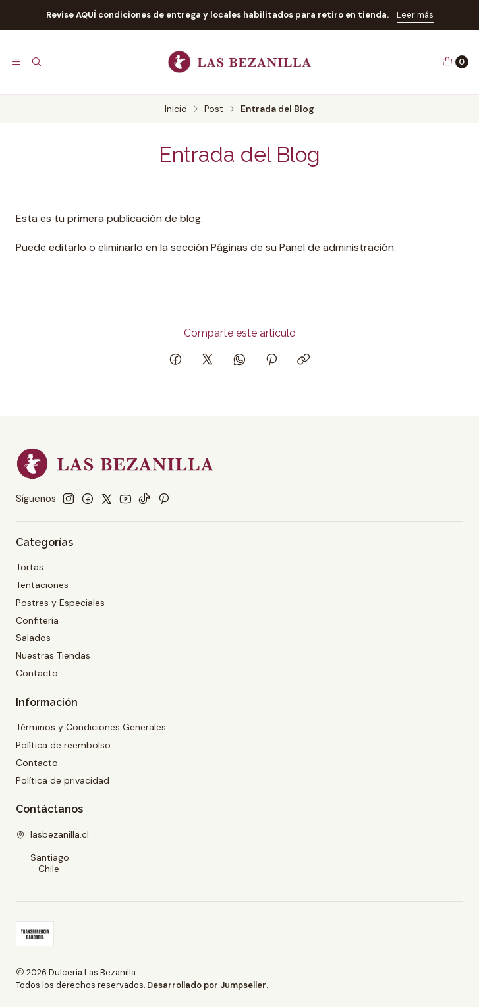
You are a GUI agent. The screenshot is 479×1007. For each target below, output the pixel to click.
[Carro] (455, 61)
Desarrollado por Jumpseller (206, 985)
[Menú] (16, 62)
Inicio (176, 109)
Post (213, 109)
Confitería (37, 620)
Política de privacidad (62, 780)
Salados (33, 637)
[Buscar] (35, 62)
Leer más (415, 14)
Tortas (29, 567)
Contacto (37, 673)
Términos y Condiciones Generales (91, 727)
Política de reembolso (63, 745)
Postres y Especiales (60, 603)
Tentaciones (42, 585)
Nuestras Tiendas (53, 655)
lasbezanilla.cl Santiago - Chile (52, 852)
